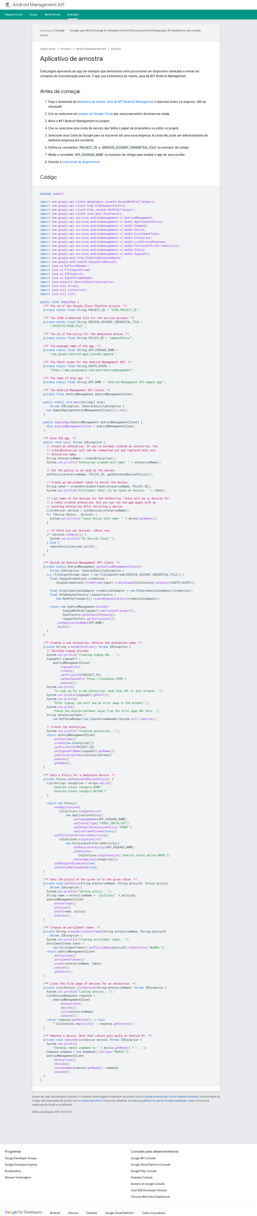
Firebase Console (142, 1177)
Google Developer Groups (21, 1158)
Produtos (65, 48)
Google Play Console (144, 1171)
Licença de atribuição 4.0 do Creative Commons (171, 1096)
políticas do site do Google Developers (164, 1100)
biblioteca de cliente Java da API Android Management (115, 102)
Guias (34, 14)
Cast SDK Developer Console (149, 1190)
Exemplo (116, 48)
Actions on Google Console (148, 1184)
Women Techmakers (18, 1177)
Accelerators (13, 1171)
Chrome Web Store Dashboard (150, 1196)
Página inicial (13, 14)
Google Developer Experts (21, 1164)
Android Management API (38, 4)
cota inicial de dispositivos (81, 162)
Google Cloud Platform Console (150, 1164)
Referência (52, 14)
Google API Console (143, 1158)
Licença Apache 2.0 (92, 1100)
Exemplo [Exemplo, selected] (73, 14)
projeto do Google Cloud (95, 114)
